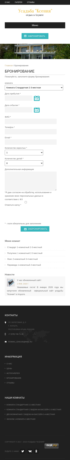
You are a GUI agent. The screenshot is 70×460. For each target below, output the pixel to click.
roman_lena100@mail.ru (20, 342)
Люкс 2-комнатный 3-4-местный (22, 259)
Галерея (18, 2)
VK (30, 451)
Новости (9, 274)
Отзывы (30, 2)
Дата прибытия (12, 93)
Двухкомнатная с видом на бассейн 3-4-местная (31, 414)
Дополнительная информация (19, 169)
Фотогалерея (13, 373)
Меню (22, 25)
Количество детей (13, 158)
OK (36, 451)
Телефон (9, 127)
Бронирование (14, 378)
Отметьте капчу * (13, 205)
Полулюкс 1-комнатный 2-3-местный (24, 253)
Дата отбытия (11, 105)
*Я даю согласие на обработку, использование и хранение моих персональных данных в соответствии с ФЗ (28, 196)
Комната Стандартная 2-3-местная (24, 405)
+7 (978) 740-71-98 (15, 334)
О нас (7, 2)
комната (9, 83)
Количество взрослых (15, 148)
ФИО (7, 117)
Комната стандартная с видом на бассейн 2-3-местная (34, 409)
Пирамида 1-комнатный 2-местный (24, 265)
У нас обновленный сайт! (29, 280)
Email (7, 137)
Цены (9, 368)
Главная (9, 65)
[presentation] (29, 213)
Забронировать (36, 36)
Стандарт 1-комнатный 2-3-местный (24, 247)
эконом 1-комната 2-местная (21, 419)
